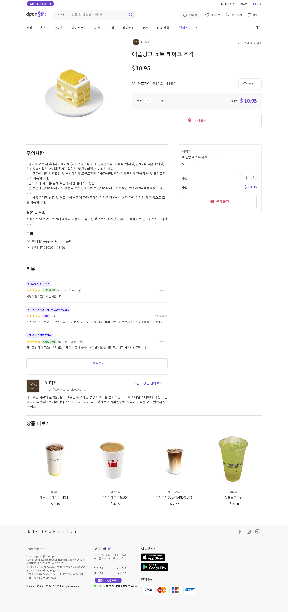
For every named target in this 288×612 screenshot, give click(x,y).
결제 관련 (122, 572)
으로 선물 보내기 (40, 3)
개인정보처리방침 (51, 532)
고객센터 (102, 548)
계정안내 (98, 572)
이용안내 (71, 532)
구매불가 (196, 119)
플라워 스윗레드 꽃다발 (39, 335)
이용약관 (31, 532)
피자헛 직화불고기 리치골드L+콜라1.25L (48, 309)
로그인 (244, 3)
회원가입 (257, 3)
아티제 (258, 43)
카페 (246, 43)
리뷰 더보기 (97, 363)
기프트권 (121, 567)
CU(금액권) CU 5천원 (39, 284)
